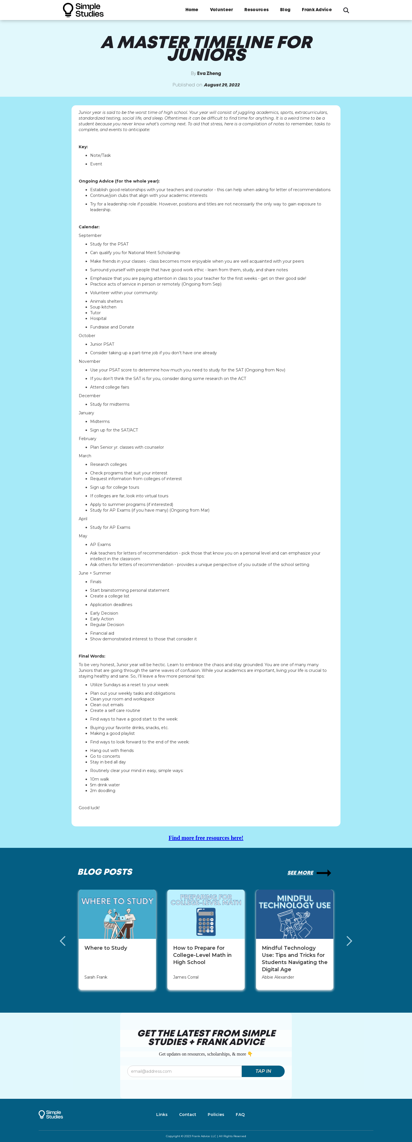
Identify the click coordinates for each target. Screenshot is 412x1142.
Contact (187, 1114)
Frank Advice (317, 10)
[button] (68, 941)
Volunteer (221, 10)
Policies (216, 1114)
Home (192, 10)
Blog (285, 10)
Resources (256, 10)
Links (162, 1114)
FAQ (240, 1114)
